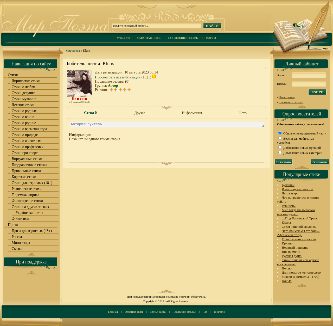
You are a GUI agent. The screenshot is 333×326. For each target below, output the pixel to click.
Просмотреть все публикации (117, 77)
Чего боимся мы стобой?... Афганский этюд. (298, 233)
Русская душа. (292, 256)
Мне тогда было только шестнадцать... (296, 212)
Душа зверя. (290, 193)
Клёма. (287, 222)
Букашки (288, 185)
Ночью (287, 268)
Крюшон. (288, 243)
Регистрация (286, 97)
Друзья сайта (157, 311)
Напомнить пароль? (291, 101)
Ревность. (289, 206)
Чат (205, 311)
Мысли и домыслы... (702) (300, 277)
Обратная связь (149, 37)
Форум (211, 37)
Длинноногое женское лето (301, 272)
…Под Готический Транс (300, 218)
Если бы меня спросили (299, 239)
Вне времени (291, 252)
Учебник (123, 37)
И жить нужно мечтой (297, 189)
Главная (113, 311)
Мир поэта (73, 50)
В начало (219, 311)
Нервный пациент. (295, 247)
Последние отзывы (183, 37)
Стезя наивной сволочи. (299, 227)
